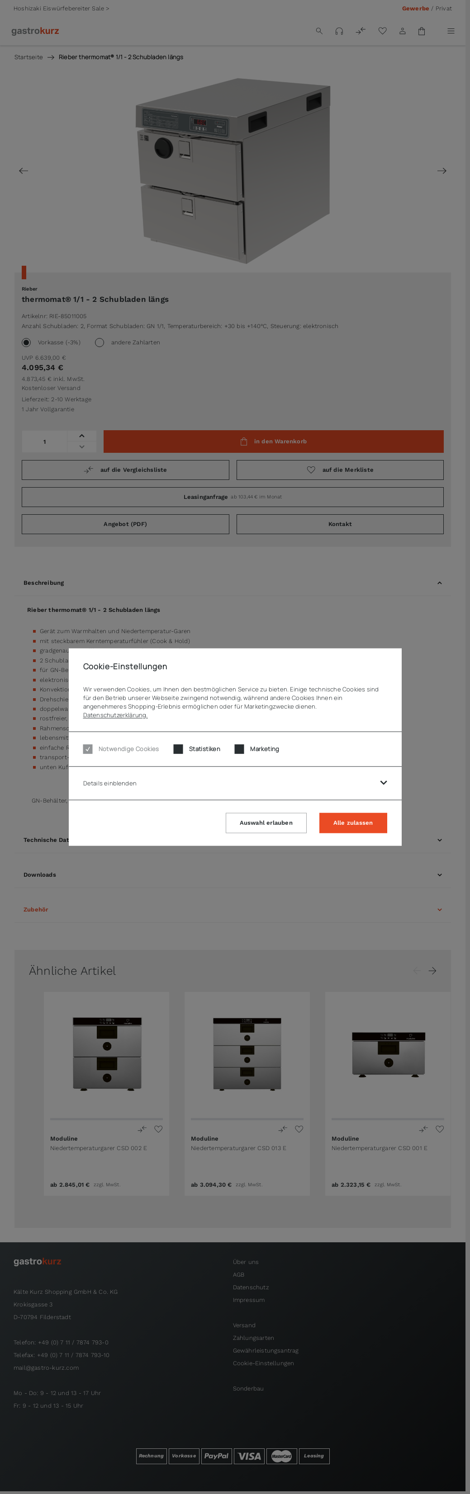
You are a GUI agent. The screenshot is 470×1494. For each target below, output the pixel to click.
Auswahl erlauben (266, 822)
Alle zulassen (353, 822)
